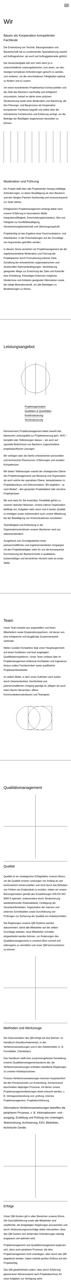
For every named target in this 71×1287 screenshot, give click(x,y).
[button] (35, 831)
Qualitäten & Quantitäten (38, 411)
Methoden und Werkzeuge (23, 1028)
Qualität (9, 866)
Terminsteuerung (34, 420)
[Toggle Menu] (66, 5)
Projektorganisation (35, 406)
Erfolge (9, 1206)
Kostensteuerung (34, 415)
